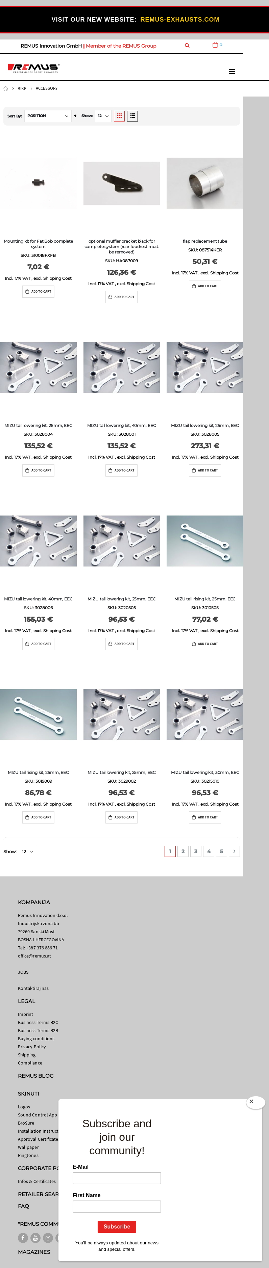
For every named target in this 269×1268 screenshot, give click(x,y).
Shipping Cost (57, 278)
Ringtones (28, 1155)
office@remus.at (34, 956)
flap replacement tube (205, 241)
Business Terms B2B (38, 1030)
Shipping (27, 1055)
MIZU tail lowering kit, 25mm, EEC (38, 425)
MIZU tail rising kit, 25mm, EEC (205, 598)
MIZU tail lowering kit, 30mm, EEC (205, 772)
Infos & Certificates (37, 1181)
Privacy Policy (32, 1047)
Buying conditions (36, 1038)
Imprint (25, 1014)
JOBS (23, 972)
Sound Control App (37, 1115)
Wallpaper (28, 1147)
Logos (24, 1107)
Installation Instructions (42, 1131)
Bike (22, 88)
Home (5, 88)
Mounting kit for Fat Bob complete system (38, 244)
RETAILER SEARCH (42, 1194)
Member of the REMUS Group (121, 46)
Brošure (26, 1123)
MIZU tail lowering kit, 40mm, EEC (121, 425)
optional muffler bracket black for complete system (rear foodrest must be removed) (121, 246)
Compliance (30, 1063)
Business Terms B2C (38, 1022)
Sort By (14, 116)
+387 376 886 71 (42, 948)
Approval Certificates (39, 1139)
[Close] (256, 1104)
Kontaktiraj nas (33, 988)
